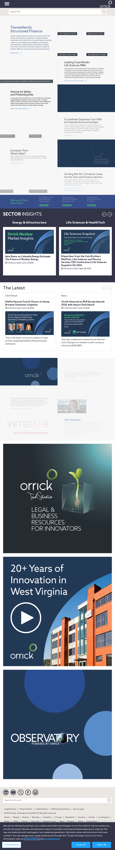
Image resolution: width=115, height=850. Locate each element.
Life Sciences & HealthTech (85, 223)
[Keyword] (109, 800)
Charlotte (47, 817)
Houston (81, 817)
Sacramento (91, 821)
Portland (70, 821)
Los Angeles (103, 817)
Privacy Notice (26, 809)
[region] (57, 836)
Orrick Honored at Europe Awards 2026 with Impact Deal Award (83, 303)
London (92, 817)
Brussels (35, 817)
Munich (25, 821)
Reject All (101, 845)
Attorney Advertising (60, 809)
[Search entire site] (55, 800)
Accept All (81, 845)
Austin (7, 817)
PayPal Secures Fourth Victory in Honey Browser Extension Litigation (27, 303)
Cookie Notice (41, 809)
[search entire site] (55, 12)
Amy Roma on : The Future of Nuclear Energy (28, 258)
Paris (62, 821)
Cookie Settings (12, 845)
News (64, 296)
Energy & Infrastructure (29, 223)
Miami (6, 821)
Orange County (49, 821)
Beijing (16, 817)
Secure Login (78, 809)
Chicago (58, 817)
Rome (80, 821)
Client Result (11, 296)
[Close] (110, 827)
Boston (26, 817)
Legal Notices (10, 809)
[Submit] (103, 12)
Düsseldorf (69, 817)
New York (35, 821)
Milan (16, 821)
